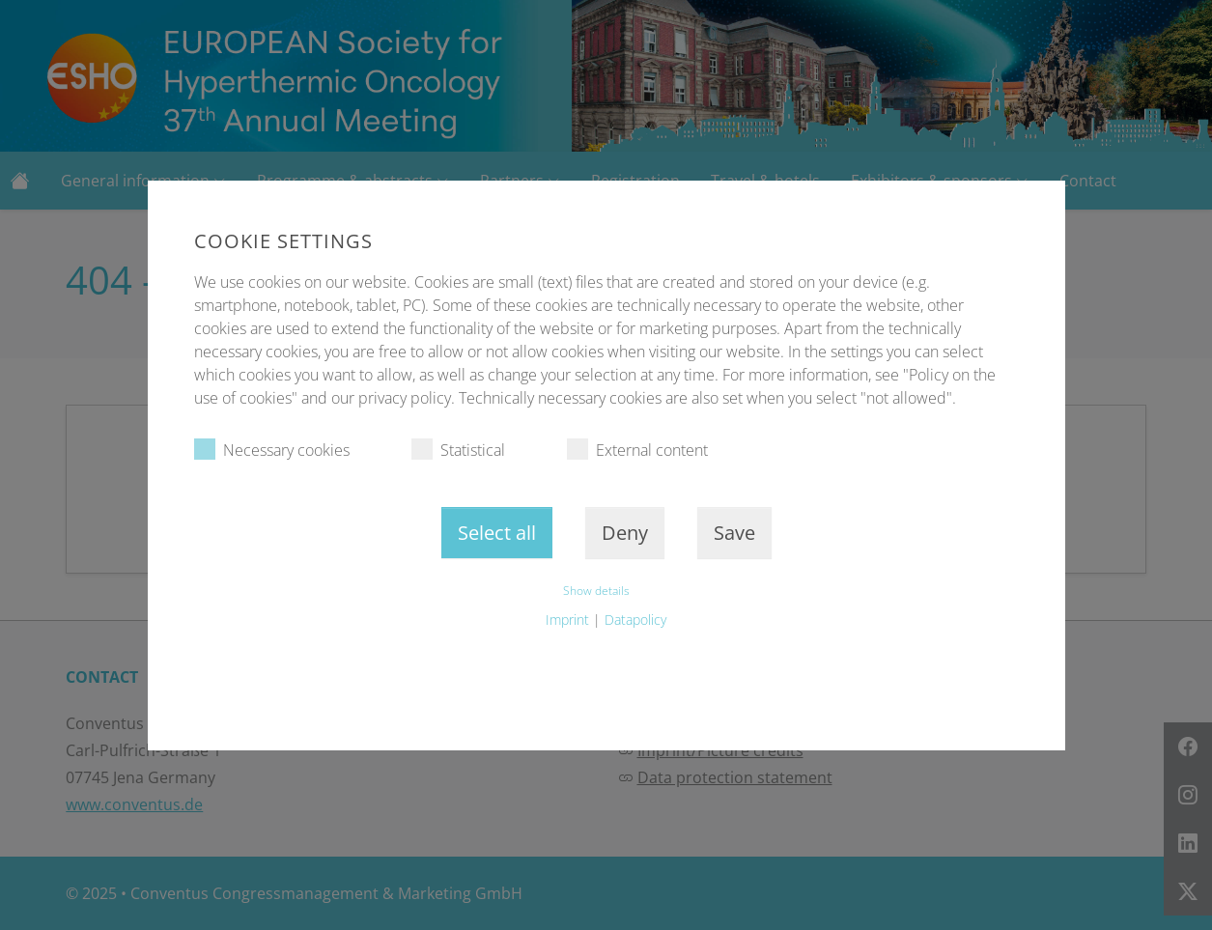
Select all (497, 533)
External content (637, 449)
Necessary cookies (272, 449)
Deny (625, 533)
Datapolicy (635, 619)
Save (734, 533)
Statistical (458, 449)
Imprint (567, 619)
